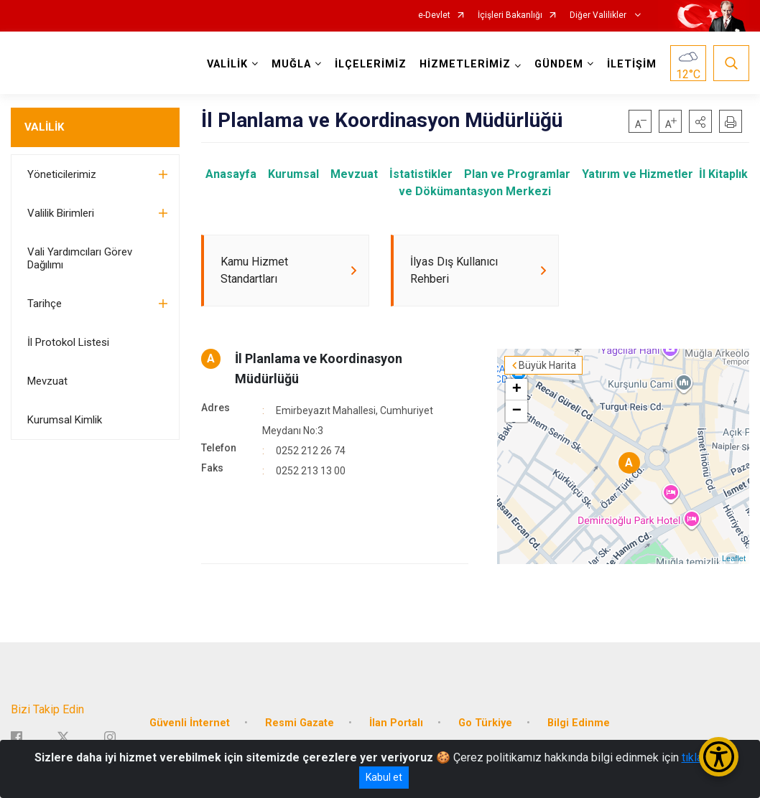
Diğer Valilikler (599, 15)
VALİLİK (44, 127)
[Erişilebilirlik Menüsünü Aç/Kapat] (718, 756)
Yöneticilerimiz (61, 174)
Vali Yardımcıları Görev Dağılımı (79, 258)
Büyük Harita (547, 365)
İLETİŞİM (632, 64)
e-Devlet (434, 15)
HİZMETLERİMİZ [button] (465, 64)
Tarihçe (44, 303)
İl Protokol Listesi (68, 342)
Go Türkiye (485, 723)
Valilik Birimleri (60, 213)
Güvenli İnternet (189, 723)
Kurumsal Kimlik (64, 419)
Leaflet (734, 558)
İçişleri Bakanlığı (510, 15)
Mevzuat (47, 381)
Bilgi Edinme (578, 723)
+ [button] (517, 389)
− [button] (517, 411)
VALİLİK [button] (227, 64)
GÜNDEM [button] (558, 64)
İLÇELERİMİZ (371, 64)
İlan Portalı (396, 723)
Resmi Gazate (299, 723)
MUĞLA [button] (291, 64)
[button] (700, 121)
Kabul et (384, 777)
